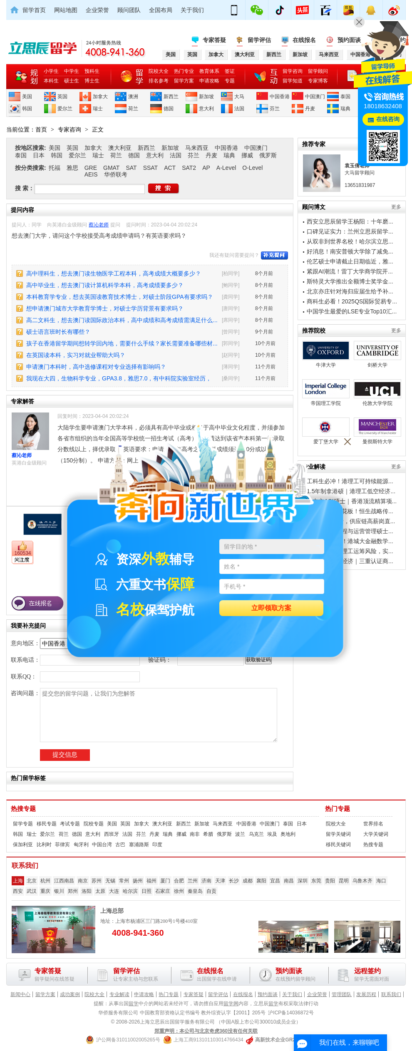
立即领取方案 (271, 608)
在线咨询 (388, 119)
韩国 (27, 109)
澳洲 (133, 96)
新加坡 (206, 96)
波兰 (240, 834)
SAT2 (189, 167)
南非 (195, 834)
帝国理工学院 (326, 392)
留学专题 (23, 824)
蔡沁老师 (99, 225)
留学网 (230, 1003)
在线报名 (304, 40)
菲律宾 (62, 844)
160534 (22, 553)
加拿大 (100, 96)
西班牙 (111, 834)
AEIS (91, 174)
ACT (170, 167)
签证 (230, 71)
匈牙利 (81, 844)
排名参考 (159, 81)
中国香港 (280, 96)
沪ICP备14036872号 (290, 1013)
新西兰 (171, 96)
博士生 (91, 81)
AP (206, 167)
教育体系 (209, 71)
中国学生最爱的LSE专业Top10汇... (352, 311)
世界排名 (373, 824)
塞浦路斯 (139, 844)
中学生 (71, 71)
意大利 (206, 109)
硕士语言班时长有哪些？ (58, 331)
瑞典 (345, 109)
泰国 (345, 96)
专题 (230, 81)
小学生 (51, 71)
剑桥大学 (377, 354)
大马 (239, 96)
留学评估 (259, 40)
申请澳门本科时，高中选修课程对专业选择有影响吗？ (96, 366)
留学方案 (184, 81)
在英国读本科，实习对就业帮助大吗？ (75, 355)
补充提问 (274, 255)
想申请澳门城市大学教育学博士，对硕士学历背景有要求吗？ (105, 308)
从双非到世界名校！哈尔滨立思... (350, 241)
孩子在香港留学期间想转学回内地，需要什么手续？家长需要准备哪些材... (122, 343)
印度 (157, 844)
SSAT (150, 167)
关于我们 (192, 10)
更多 (396, 207)
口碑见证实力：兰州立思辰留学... (350, 231)
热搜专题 (23, 808)
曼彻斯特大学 (377, 431)
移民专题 (47, 824)
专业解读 (119, 994)
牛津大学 (326, 354)
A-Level (226, 167)
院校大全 (159, 71)
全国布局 (160, 10)
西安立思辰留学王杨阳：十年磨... (350, 221)
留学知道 (293, 81)
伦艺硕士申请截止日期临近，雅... (350, 261)
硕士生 (71, 81)
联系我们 (391, 994)
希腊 (208, 834)
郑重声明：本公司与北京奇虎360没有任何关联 (206, 1031)
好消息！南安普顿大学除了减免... (350, 251)
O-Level (252, 167)
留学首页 (34, 10)
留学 (134, 1003)
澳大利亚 (120, 147)
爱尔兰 (64, 109)
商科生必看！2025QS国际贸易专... (352, 301)
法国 (239, 109)
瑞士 (98, 109)
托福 (54, 167)
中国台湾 (102, 844)
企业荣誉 (97, 10)
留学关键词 (338, 834)
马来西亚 (196, 147)
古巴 (120, 844)
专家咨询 (69, 129)
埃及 (272, 834)
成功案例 (70, 994)
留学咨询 (293, 71)
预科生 (91, 71)
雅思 (72, 167)
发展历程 (366, 994)
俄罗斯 (268, 155)
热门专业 (184, 71)
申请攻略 (209, 81)
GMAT (111, 167)
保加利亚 (23, 844)
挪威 (247, 155)
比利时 (44, 844)
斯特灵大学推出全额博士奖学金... (350, 281)
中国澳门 (315, 96)
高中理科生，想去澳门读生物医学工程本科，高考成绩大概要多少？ (113, 273)
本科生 (51, 81)
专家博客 (318, 81)
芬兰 (275, 109)
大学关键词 (375, 834)
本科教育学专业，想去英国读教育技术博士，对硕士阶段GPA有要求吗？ (119, 296)
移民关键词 (338, 844)
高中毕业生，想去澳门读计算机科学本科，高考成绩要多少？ (105, 285)
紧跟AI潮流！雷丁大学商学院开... (350, 271)
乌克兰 (256, 834)
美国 (27, 96)
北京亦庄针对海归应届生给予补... (350, 291)
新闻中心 (20, 994)
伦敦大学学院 (377, 392)
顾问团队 (129, 10)
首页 (41, 129)
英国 (62, 96)
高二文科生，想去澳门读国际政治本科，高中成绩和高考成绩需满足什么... (122, 320)
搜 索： (24, 188)
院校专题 (94, 824)
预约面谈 (349, 40)
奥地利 (287, 834)
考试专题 (70, 824)
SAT (131, 167)
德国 (169, 109)
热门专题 (337, 808)
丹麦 (310, 109)
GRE (90, 167)
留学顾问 (318, 71)
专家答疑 (214, 40)
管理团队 (342, 994)
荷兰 (133, 109)
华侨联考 (115, 174)
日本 (39, 155)
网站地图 (65, 10)
